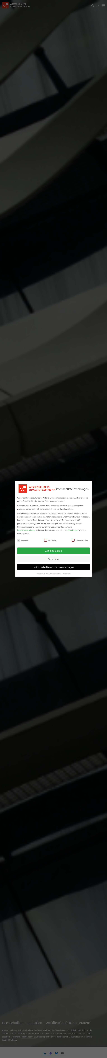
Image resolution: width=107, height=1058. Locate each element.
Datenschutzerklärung (26, 530)
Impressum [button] (66, 573)
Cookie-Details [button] (41, 573)
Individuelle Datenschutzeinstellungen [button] (53, 567)
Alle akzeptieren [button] (53, 550)
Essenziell (23, 540)
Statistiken (50, 540)
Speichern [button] (53, 559)
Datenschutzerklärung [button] (54, 573)
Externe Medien (80, 540)
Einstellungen (73, 530)
